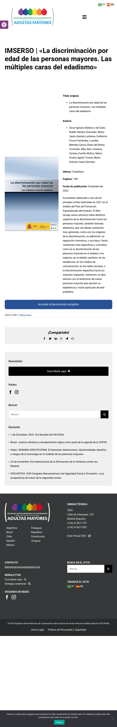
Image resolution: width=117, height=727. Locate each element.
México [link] (10, 545)
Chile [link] (9, 536)
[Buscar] (104, 414)
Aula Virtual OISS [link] (76, 535)
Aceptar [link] (59, 722)
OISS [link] (70, 510)
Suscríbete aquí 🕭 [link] (58, 371)
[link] (4, 25)
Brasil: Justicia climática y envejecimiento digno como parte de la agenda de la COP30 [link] (58, 442)
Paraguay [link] (36, 527)
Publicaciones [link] (25, 315)
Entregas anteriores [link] (16, 583)
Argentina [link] (11, 527)
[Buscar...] (55, 414)
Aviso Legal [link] (37, 629)
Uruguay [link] (35, 540)
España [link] (10, 540)
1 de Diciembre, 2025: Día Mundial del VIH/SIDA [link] (37, 434)
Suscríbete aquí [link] (14, 579)
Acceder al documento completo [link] (58, 304)
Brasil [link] (9, 532)
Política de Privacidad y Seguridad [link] (67, 629)
